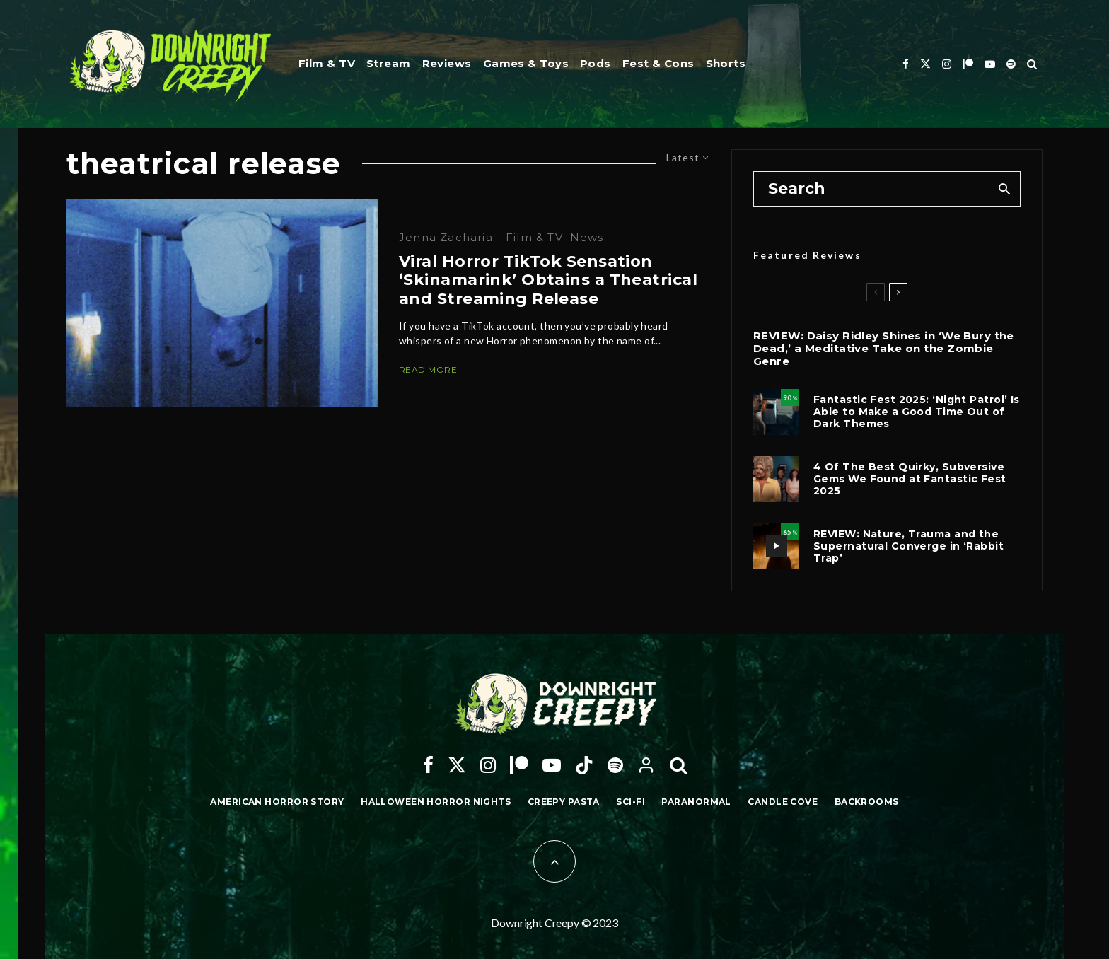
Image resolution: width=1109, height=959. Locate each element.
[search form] (871, 189)
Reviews (447, 63)
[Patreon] (968, 64)
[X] (925, 64)
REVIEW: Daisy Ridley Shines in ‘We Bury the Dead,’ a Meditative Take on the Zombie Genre (883, 349)
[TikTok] (584, 765)
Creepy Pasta (564, 801)
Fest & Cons (658, 63)
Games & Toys (526, 63)
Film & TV (326, 63)
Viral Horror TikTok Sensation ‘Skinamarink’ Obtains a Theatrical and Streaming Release (548, 280)
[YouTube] (990, 64)
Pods (595, 63)
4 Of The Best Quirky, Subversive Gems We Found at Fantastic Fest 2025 (909, 478)
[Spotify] (1011, 64)
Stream (388, 63)
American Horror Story (277, 801)
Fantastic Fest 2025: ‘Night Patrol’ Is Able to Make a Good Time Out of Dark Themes (916, 411)
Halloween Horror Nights (436, 801)
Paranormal (696, 801)
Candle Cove (783, 801)
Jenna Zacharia (446, 237)
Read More (428, 369)
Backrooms (867, 801)
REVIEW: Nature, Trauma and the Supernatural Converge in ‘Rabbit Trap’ (908, 546)
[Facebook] (906, 64)
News (587, 237)
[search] (1004, 189)
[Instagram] (946, 64)
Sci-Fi (630, 801)
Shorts (726, 63)
